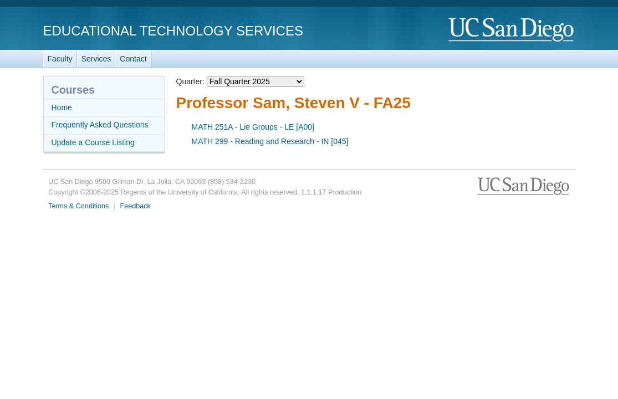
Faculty (60, 58)
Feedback (135, 206)
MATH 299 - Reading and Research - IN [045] (270, 141)
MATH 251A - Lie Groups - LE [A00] (253, 126)
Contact (133, 58)
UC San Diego (511, 30)
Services (96, 58)
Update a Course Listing (93, 142)
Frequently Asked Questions (100, 124)
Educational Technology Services (173, 30)
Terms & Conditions (78, 206)
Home (62, 107)
